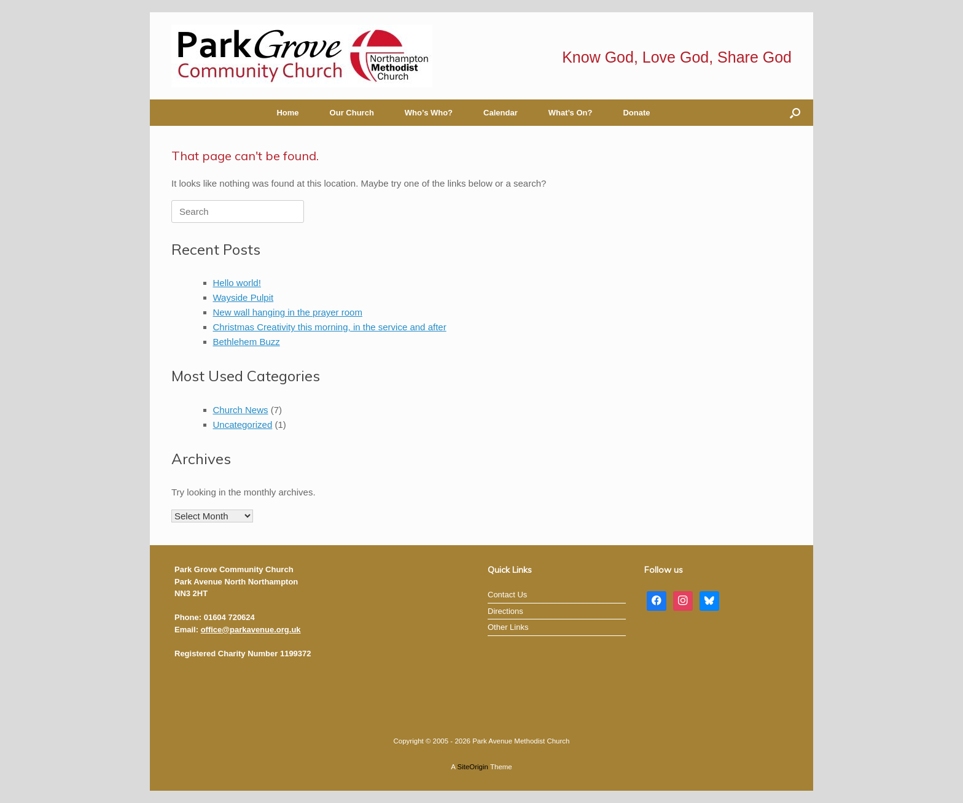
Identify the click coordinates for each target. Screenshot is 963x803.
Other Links (508, 627)
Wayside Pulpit (243, 297)
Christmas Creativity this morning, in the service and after (329, 327)
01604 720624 (229, 617)
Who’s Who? (429, 112)
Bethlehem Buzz (246, 341)
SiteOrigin (472, 766)
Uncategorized (243, 424)
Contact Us (507, 594)
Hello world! (237, 282)
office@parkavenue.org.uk (251, 629)
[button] (795, 112)
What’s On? (570, 112)
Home (287, 112)
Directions (505, 611)
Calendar (500, 112)
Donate (636, 112)
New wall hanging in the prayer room (287, 312)
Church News (240, 410)
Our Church (352, 112)
